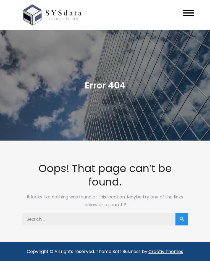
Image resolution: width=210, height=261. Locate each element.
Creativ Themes (165, 251)
